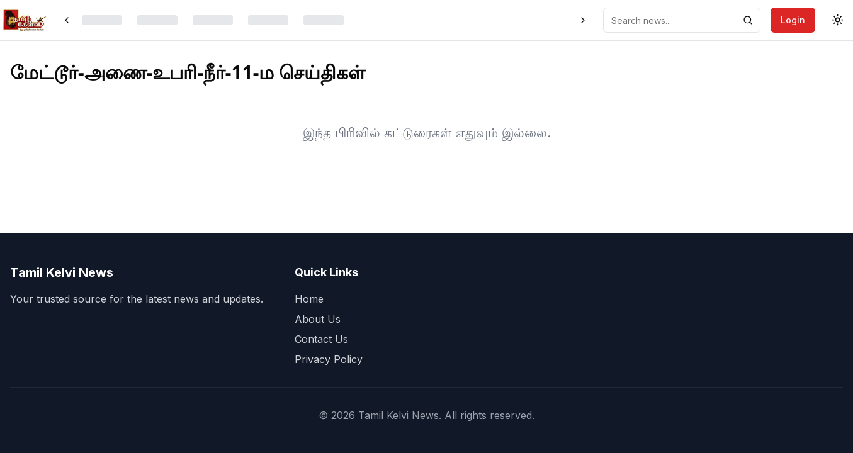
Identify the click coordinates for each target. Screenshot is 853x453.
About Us (318, 319)
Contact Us (321, 339)
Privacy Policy (329, 359)
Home (309, 299)
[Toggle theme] (837, 20)
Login (793, 19)
